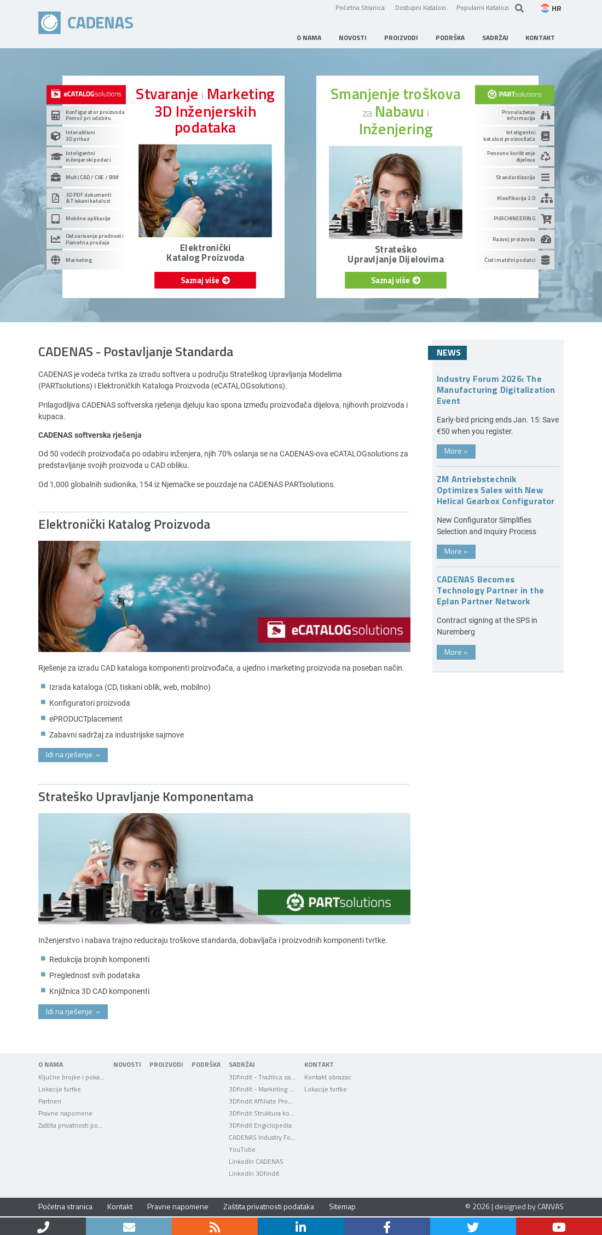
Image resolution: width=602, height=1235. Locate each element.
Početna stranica (65, 1206)
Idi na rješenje (73, 754)
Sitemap (342, 1206)
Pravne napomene (178, 1206)
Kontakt (119, 1206)
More (456, 450)
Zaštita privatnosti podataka (268, 1206)
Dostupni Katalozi (420, 7)
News (449, 352)
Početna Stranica (360, 7)
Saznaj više (205, 280)
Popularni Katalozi (482, 7)
